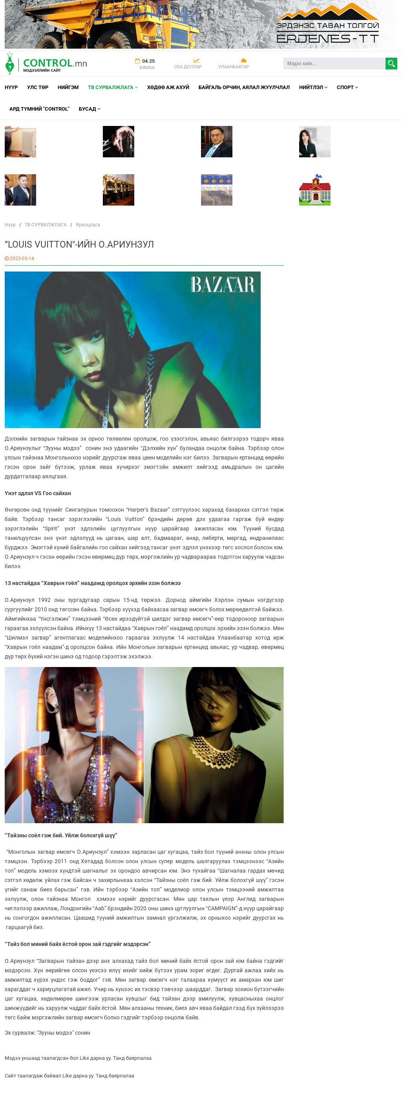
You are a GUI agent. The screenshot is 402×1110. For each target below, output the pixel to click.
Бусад (89, 109)
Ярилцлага (88, 225)
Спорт (347, 87)
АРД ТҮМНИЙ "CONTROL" (39, 109)
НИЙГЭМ (68, 87)
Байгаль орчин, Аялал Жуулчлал (244, 87)
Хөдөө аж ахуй (168, 87)
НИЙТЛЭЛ (313, 87)
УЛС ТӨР (37, 87)
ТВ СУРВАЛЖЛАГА (113, 87)
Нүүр (11, 87)
